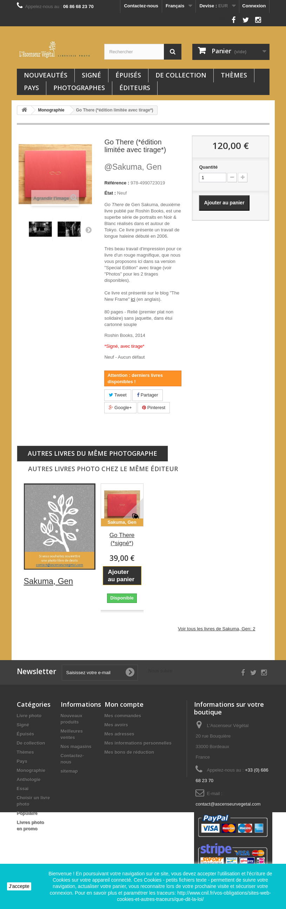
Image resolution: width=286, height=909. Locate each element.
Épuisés (128, 75)
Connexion (254, 5)
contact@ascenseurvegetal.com (227, 804)
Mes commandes (123, 715)
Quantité (208, 167)
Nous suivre (215, 18)
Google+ (120, 407)
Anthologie (29, 779)
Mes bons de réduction (129, 752)
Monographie (31, 770)
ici (133, 299)
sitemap (69, 771)
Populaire (27, 813)
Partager (147, 395)
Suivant (88, 229)
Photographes (79, 87)
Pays (31, 87)
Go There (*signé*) (122, 539)
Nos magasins (76, 746)
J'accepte (19, 886)
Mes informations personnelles (138, 743)
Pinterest (153, 407)
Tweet (117, 395)
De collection (180, 75)
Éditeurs (134, 87)
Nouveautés (45, 75)
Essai (23, 788)
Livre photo (29, 715)
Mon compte (124, 704)
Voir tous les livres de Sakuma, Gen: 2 (216, 628)
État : (110, 193)
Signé (91, 75)
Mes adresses (119, 734)
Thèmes (234, 75)
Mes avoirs (116, 724)
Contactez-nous (141, 5)
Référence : (116, 182)
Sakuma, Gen (132, 166)
